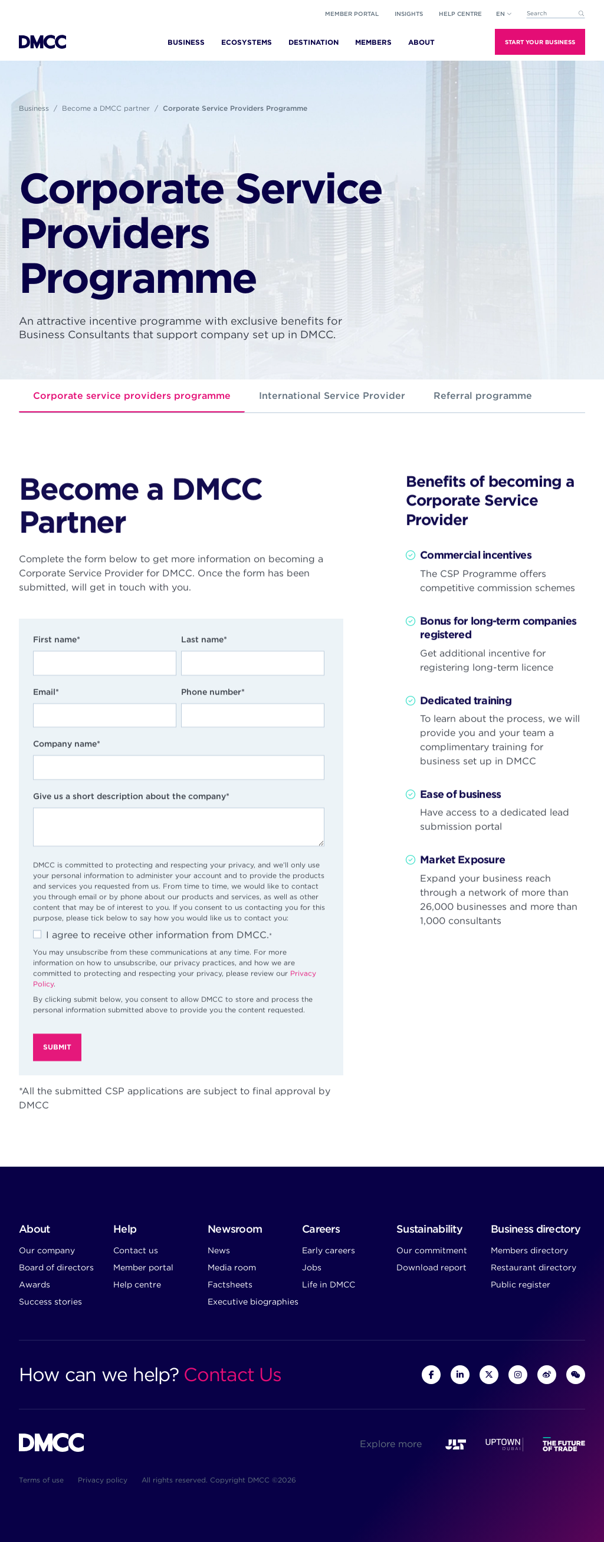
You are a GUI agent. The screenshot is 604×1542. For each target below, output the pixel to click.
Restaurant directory (533, 1267)
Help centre (137, 1284)
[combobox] (555, 13)
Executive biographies (253, 1301)
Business (34, 108)
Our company (47, 1250)
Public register (520, 1284)
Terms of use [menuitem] (41, 1479)
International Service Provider (332, 395)
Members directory (529, 1250)
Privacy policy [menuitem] (102, 1479)
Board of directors (56, 1267)
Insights (409, 13)
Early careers (328, 1250)
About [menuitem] (421, 42)
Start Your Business (540, 41)
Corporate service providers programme (132, 395)
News (219, 1250)
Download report (431, 1267)
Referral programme (483, 395)
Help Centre (460, 13)
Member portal (352, 13)
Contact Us (232, 1374)
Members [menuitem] (373, 42)
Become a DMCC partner (106, 108)
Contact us (135, 1250)
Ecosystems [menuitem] (246, 42)
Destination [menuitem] (313, 42)
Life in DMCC (328, 1284)
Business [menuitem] (186, 42)
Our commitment (431, 1250)
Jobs (311, 1267)
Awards (34, 1284)
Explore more (391, 1443)
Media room (232, 1267)
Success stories (50, 1301)
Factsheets (230, 1284)
